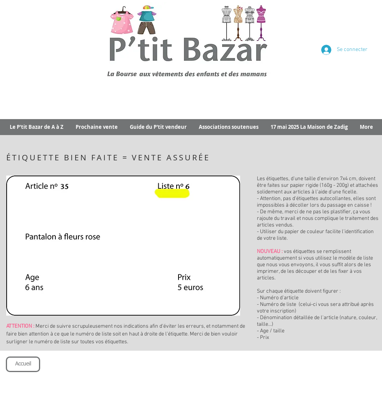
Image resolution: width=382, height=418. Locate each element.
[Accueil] (23, 364)
